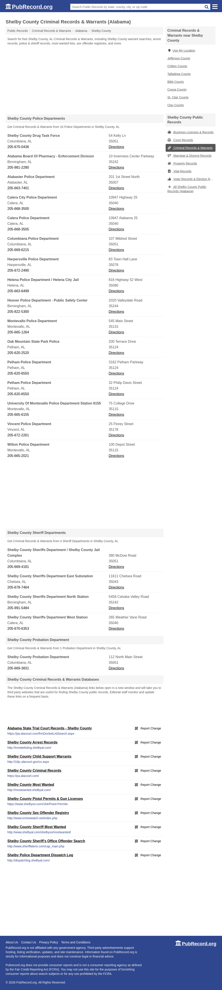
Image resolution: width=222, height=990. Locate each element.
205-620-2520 (18, 353)
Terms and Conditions (75, 942)
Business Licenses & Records (190, 132)
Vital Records (179, 171)
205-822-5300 (18, 311)
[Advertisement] (84, 79)
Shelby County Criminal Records (34, 770)
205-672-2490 (18, 270)
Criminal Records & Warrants (190, 148)
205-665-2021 (18, 456)
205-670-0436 (18, 147)
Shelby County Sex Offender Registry (38, 813)
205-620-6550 (18, 373)
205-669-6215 (18, 250)
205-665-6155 (18, 414)
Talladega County (179, 74)
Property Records (182, 163)
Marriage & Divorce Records (189, 155)
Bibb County (175, 81)
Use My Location (181, 50)
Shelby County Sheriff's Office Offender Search (46, 841)
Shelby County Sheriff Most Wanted (36, 827)
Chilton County (177, 66)
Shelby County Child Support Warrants (39, 756)
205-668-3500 (18, 208)
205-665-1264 (18, 332)
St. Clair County (178, 97)
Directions (116, 147)
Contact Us (28, 942)
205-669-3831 (18, 668)
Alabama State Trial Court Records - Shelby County (49, 728)
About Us (12, 942)
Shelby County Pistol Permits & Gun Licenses (45, 799)
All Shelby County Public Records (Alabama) (186, 189)
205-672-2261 (18, 435)
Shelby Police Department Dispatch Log (40, 855)
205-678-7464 (18, 587)
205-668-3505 (18, 229)
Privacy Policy (48, 942)
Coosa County (177, 89)
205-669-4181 (18, 567)
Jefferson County (178, 58)
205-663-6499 (18, 291)
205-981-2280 (18, 167)
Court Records (180, 140)
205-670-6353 (18, 628)
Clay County (175, 105)
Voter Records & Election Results (191, 179)
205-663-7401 (18, 188)
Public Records (17, 31)
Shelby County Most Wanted (30, 784)
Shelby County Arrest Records (32, 742)
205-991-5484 (18, 608)
